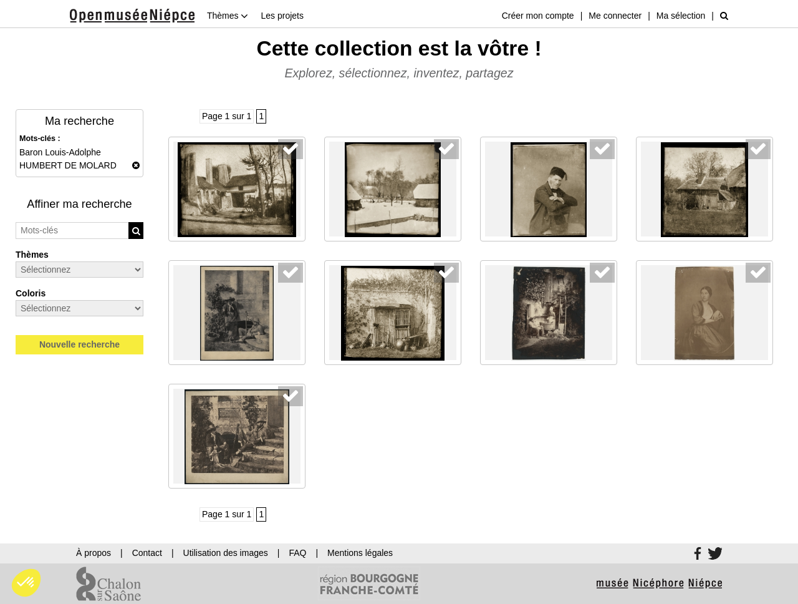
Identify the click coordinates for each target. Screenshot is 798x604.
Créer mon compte (538, 16)
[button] (26, 583)
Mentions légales (360, 553)
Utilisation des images (225, 553)
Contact (147, 553)
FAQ (297, 553)
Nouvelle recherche (79, 344)
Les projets (282, 16)
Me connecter (615, 16)
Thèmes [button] (227, 16)
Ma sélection (681, 16)
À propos (93, 553)
